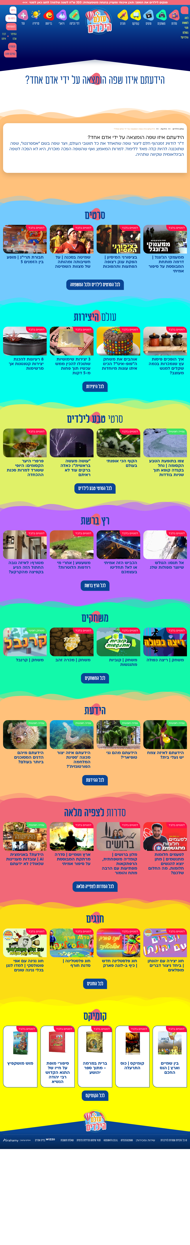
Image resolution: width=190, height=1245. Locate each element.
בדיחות (48, 17)
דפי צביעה (74, 17)
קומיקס (135, 17)
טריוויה (35, 17)
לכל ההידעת (95, 780)
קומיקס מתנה (10, 53)
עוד (23, 17)
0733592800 (127, 1140)
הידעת (164, 129)
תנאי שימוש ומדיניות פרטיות (89, 1140)
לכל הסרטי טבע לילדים (95, 488)
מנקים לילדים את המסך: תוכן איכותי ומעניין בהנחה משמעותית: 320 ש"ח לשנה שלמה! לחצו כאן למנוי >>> (95, 2)
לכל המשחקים (95, 678)
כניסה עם (11, 18)
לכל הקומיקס (95, 1096)
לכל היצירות (95, 387)
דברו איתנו (4, 36)
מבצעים (12, 46)
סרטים (148, 17)
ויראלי (61, 17)
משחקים (161, 17)
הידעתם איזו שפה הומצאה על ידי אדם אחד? (134, 129)
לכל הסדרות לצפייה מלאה (95, 887)
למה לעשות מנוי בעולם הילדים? (184, 27)
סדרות (174, 17)
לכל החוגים (95, 984)
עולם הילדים (178, 129)
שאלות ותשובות (67, 1140)
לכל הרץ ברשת (95, 586)
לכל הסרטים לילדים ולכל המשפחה (95, 285)
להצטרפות (11, 26)
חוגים (122, 17)
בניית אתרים (40, 1140)
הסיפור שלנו (14, 36)
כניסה (13, 10)
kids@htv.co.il (111, 1140)
